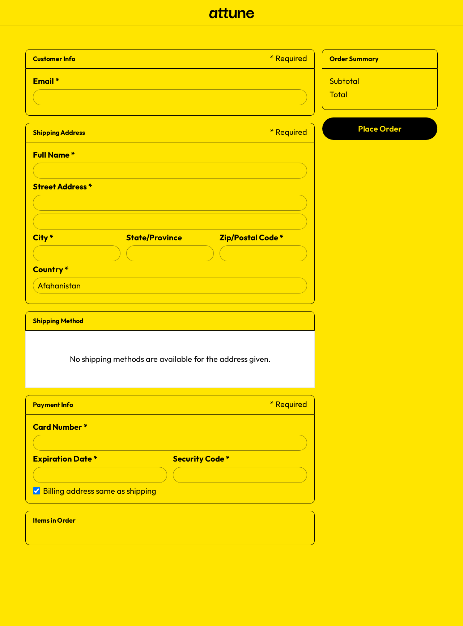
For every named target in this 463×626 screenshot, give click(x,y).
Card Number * (60, 427)
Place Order (380, 129)
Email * (46, 81)
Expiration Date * (65, 459)
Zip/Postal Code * (252, 237)
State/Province (154, 237)
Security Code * (201, 459)
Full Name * (54, 155)
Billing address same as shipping (99, 491)
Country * (51, 269)
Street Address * (62, 186)
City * (43, 237)
